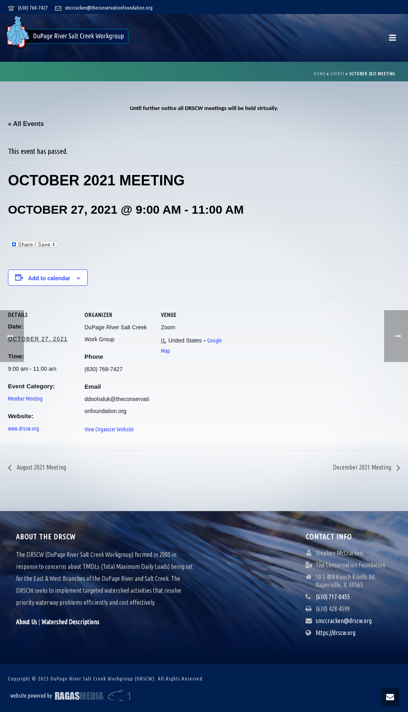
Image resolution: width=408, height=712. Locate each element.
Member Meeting (25, 398)
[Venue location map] (279, 353)
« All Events (26, 123)
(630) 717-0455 (333, 596)
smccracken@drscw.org (344, 620)
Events (337, 74)
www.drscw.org (23, 428)
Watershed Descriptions (70, 621)
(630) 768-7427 (33, 7)
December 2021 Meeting (362, 467)
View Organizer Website (109, 429)
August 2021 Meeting (41, 467)
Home (320, 74)
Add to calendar (49, 278)
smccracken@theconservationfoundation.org (109, 7)
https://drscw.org (335, 632)
